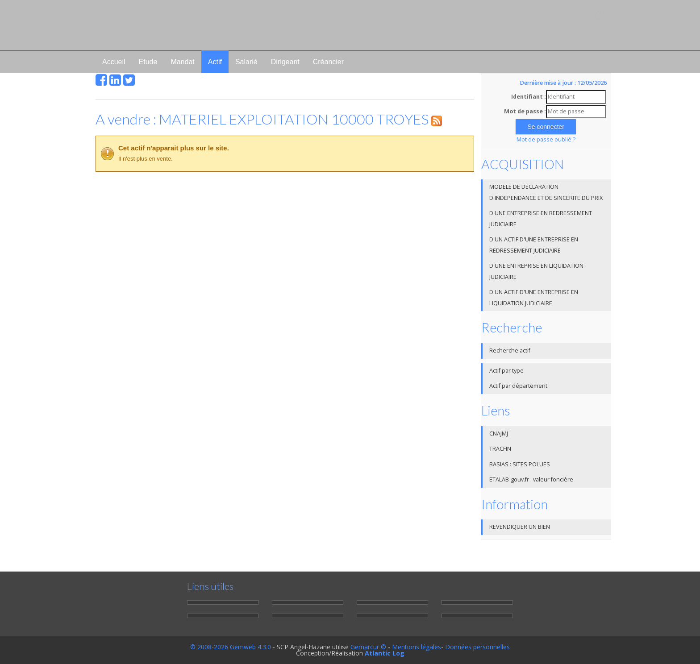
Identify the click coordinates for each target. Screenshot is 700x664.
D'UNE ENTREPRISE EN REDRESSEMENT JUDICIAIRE (540, 218)
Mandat (182, 62)
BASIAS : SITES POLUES (519, 464)
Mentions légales (416, 647)
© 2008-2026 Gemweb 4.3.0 (230, 647)
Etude (148, 62)
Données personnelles (477, 647)
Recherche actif (509, 350)
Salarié (246, 62)
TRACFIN (500, 448)
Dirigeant (285, 62)
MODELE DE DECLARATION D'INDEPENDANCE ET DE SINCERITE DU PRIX (546, 192)
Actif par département (518, 386)
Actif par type (506, 370)
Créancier (328, 62)
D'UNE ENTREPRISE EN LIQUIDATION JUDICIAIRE (536, 271)
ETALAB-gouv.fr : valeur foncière (531, 479)
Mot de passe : (525, 111)
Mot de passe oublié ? (546, 139)
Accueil (113, 62)
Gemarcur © (368, 647)
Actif (215, 62)
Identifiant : (528, 96)
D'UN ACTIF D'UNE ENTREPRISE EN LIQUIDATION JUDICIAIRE (533, 297)
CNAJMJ (498, 433)
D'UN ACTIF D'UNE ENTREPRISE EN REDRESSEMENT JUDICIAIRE (533, 245)
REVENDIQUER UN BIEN (519, 527)
